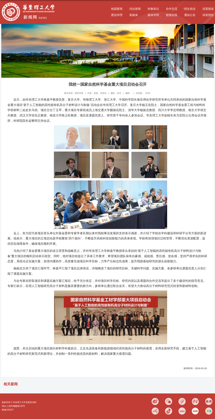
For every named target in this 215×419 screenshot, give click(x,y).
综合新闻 (135, 8)
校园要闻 (116, 8)
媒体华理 (153, 15)
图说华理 (116, 15)
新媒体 (133, 15)
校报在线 (171, 15)
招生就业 (190, 8)
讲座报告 (208, 15)
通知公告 (190, 15)
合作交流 (171, 8)
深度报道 (208, 8)
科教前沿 (153, 8)
